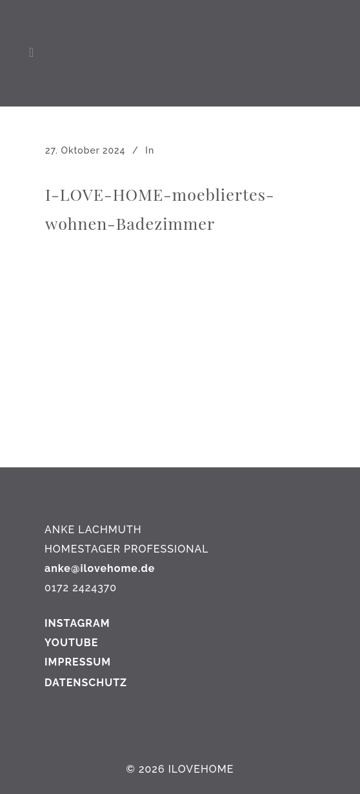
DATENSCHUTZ (86, 683)
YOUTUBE (71, 642)
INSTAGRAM (77, 623)
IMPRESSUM (78, 662)
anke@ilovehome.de (100, 568)
